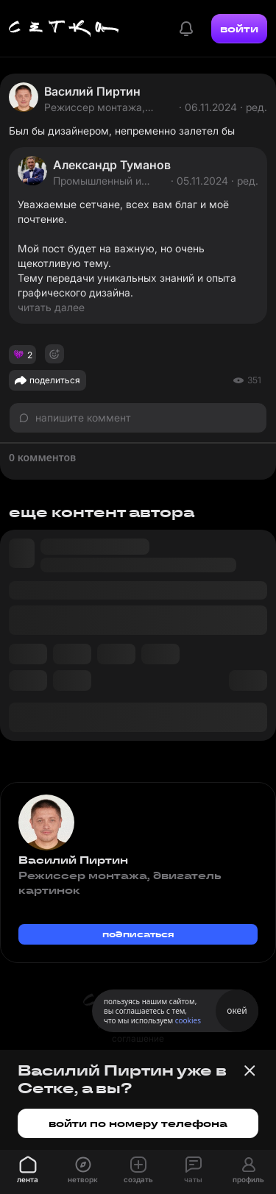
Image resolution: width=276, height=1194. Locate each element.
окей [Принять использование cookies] (237, 1010)
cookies (188, 1020)
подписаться (138, 934)
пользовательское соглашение (138, 1032)
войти (239, 28)
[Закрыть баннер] (249, 1070)
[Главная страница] (64, 29)
